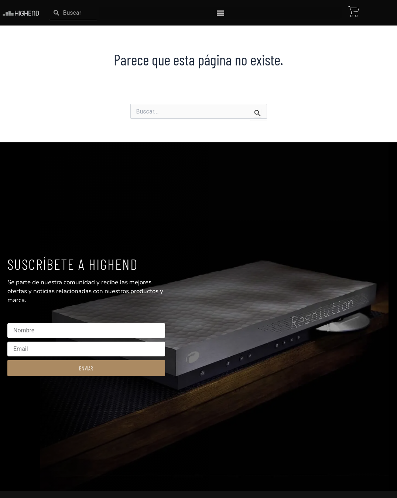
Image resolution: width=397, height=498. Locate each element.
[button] (220, 13)
